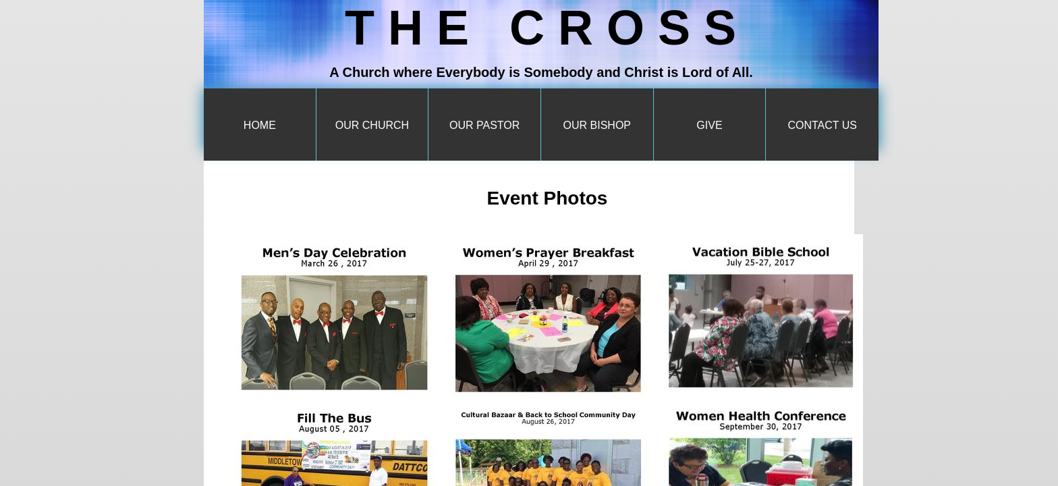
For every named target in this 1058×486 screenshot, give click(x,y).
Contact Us (822, 125)
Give (709, 125)
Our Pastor (484, 125)
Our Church (372, 125)
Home (260, 125)
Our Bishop (597, 125)
